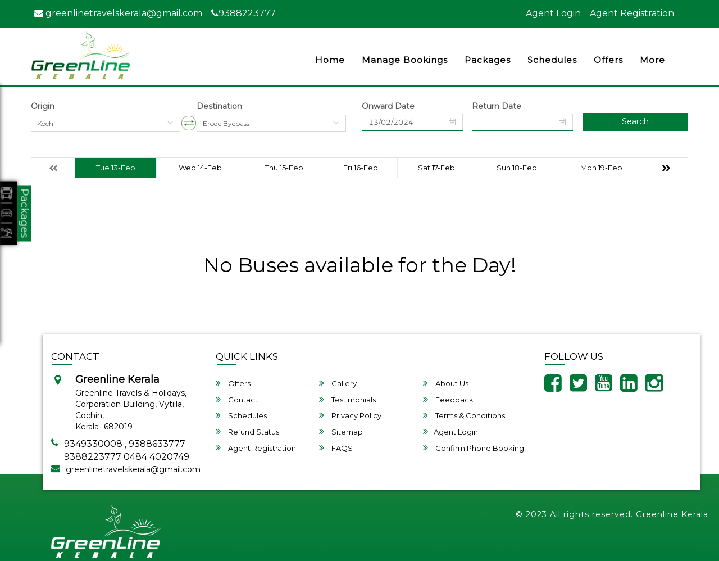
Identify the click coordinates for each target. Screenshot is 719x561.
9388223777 (243, 13)
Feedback (448, 399)
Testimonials (347, 399)
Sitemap (341, 431)
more (652, 60)
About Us (445, 383)
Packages (488, 60)
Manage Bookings (405, 60)
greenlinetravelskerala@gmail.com (118, 13)
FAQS (336, 448)
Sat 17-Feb (436, 167)
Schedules (552, 60)
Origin (42, 106)
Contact (237, 399)
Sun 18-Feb (517, 167)
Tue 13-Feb (115, 167)
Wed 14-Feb (200, 167)
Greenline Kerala (672, 514)
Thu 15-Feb (284, 167)
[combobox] (105, 123)
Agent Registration (632, 13)
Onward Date (388, 106)
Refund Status (247, 431)
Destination (219, 106)
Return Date (496, 106)
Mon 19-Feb (601, 167)
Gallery (338, 383)
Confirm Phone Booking (473, 448)
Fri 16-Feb (360, 167)
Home (330, 60)
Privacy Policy (350, 415)
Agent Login (553, 13)
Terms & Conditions (464, 415)
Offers (608, 60)
